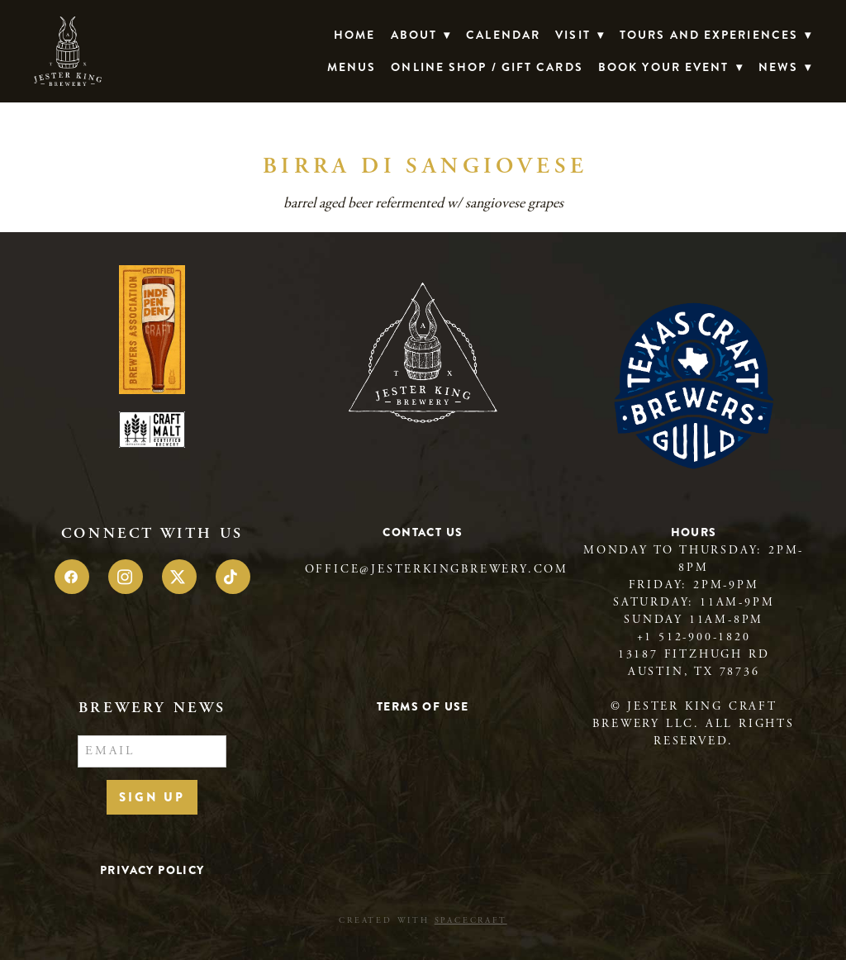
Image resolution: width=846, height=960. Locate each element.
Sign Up (152, 797)
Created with (422, 920)
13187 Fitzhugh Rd (694, 654)
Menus (352, 67)
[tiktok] (233, 576)
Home (354, 34)
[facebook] (72, 576)
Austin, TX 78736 (694, 671)
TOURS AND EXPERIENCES (716, 34)
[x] (179, 576)
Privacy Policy (152, 870)
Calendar (503, 34)
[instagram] (125, 576)
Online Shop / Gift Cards (486, 67)
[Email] (152, 751)
